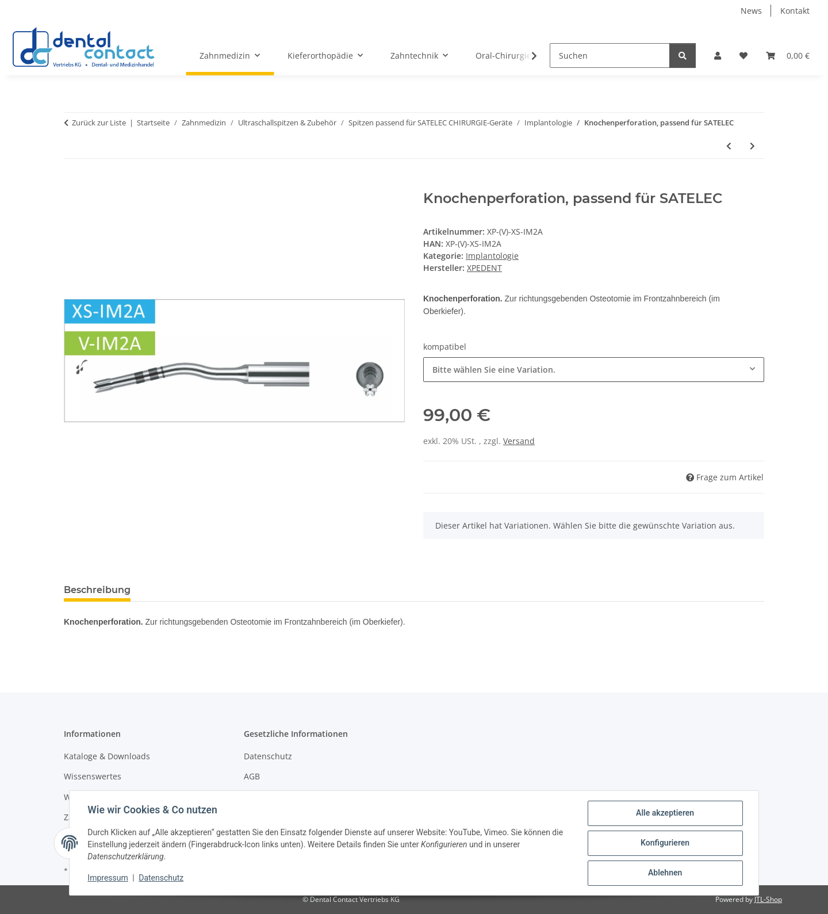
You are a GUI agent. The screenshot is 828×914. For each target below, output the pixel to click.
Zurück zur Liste (99, 122)
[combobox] (593, 369)
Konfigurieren (664, 843)
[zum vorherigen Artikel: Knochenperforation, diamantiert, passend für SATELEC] (729, 145)
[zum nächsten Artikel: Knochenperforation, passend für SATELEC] (752, 145)
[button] (717, 55)
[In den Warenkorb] (73, 184)
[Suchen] (610, 55)
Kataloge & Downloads (107, 756)
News (751, 10)
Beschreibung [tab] (97, 589)
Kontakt (795, 10)
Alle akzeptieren (664, 813)
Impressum (108, 878)
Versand (519, 440)
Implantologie (492, 255)
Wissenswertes (92, 776)
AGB (252, 776)
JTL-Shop (768, 899)
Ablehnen (664, 873)
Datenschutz (161, 878)
